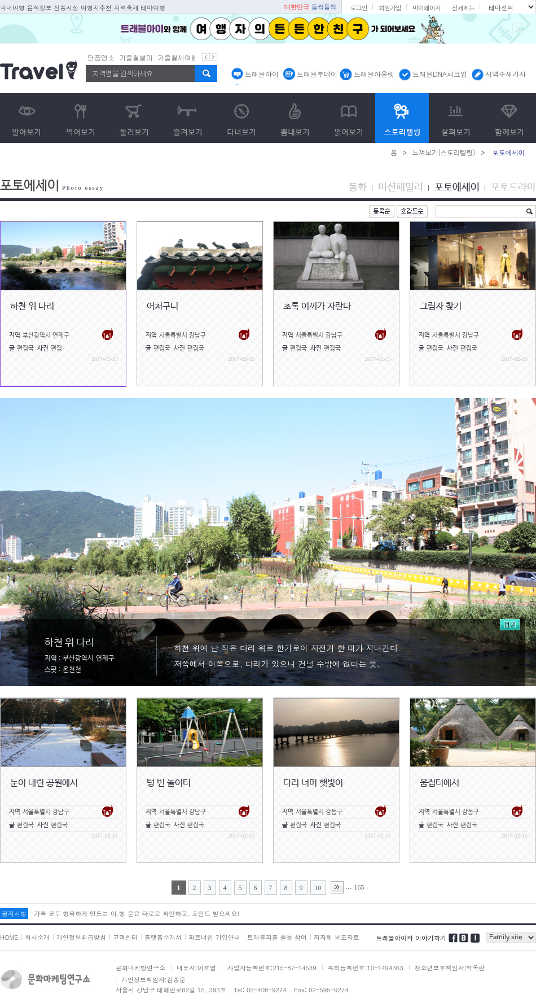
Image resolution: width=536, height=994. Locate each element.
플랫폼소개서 (163, 937)
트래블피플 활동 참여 (277, 937)
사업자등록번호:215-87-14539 (272, 968)
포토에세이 (457, 187)
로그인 (358, 7)
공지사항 (14, 913)
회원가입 (390, 7)
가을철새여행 (177, 57)
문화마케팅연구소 (140, 968)
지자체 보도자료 (336, 937)
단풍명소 (101, 57)
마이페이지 (426, 7)
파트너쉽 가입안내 (214, 937)
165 (359, 887)
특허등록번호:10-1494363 (365, 968)
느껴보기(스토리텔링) (443, 152)
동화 (358, 187)
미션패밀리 (400, 187)
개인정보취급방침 (81, 937)
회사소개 (37, 937)
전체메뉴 (463, 7)
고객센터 (125, 937)
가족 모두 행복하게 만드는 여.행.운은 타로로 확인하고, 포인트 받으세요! (136, 913)
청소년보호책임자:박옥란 (450, 968)
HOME (9, 937)
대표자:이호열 (196, 968)
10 (318, 888)
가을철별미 (136, 57)
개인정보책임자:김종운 (153, 979)
